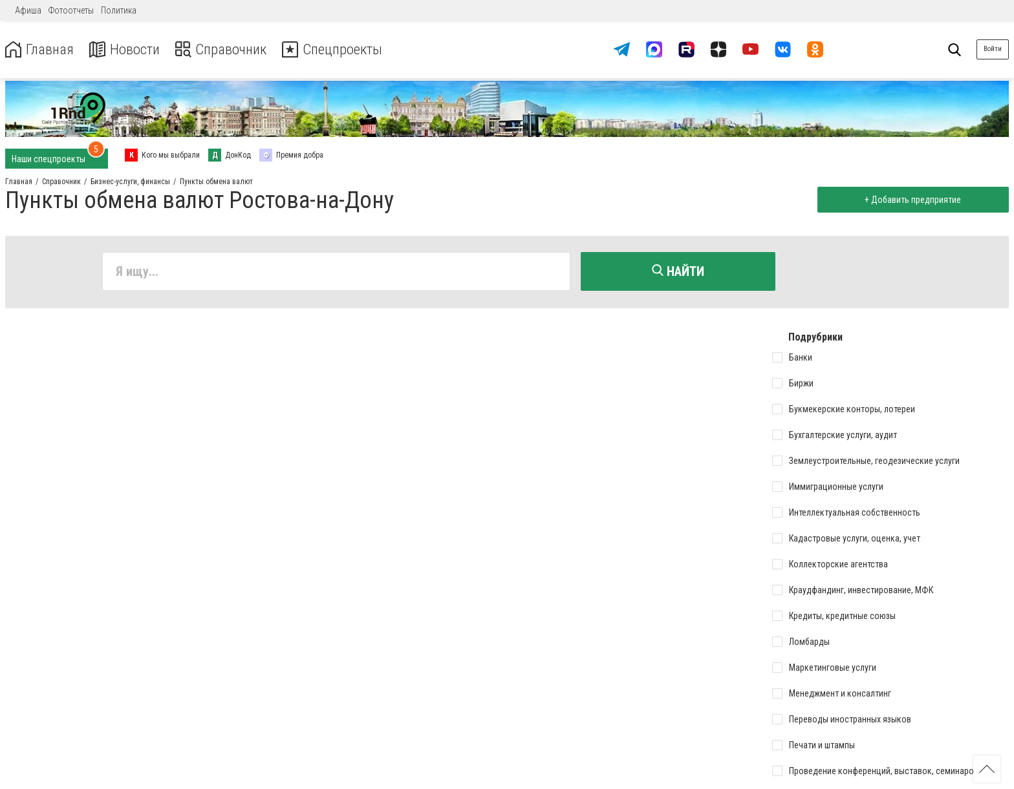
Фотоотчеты (71, 10)
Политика (118, 10)
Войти (993, 49)
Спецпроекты (345, 49)
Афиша (28, 10)
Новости (128, 49)
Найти (678, 271)
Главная (40, 49)
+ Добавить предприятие (911, 200)
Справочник (228, 49)
